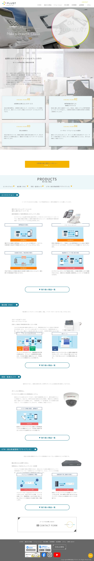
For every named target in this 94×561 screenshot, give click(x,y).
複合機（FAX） (22, 186)
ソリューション (58, 5)
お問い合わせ (70, 541)
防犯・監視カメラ (36, 186)
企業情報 (81, 5)
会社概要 (58, 541)
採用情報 (74, 5)
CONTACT (85, 2)
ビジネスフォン (8, 186)
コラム (89, 5)
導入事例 (66, 5)
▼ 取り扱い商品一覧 (47, 289)
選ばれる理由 (47, 5)
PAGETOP (90, 555)
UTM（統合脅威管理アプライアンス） (58, 186)
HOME (39, 5)
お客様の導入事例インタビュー (47, 164)
